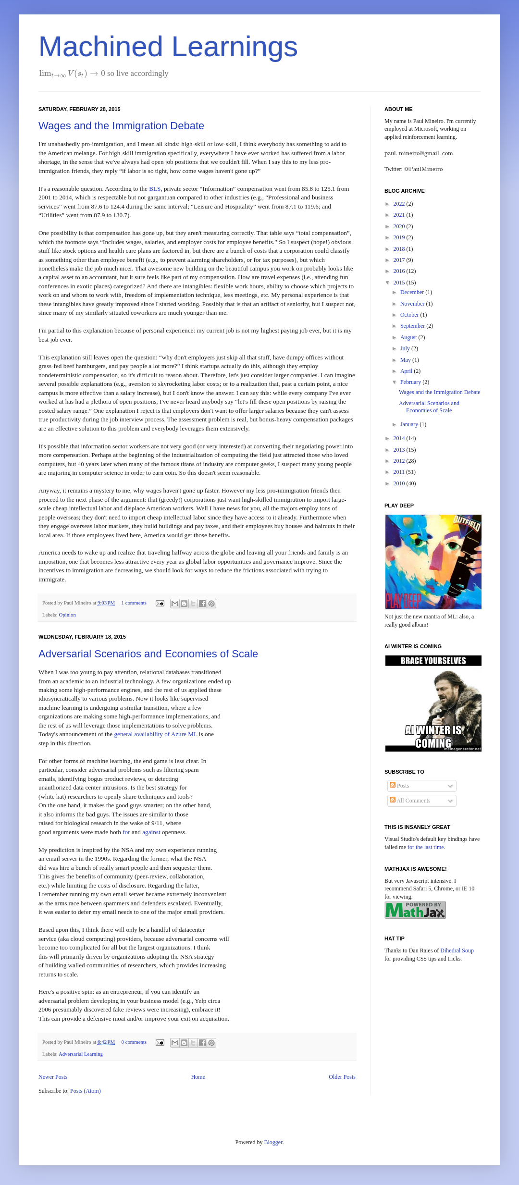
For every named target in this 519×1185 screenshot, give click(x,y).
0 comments (134, 1042)
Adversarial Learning (81, 1054)
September (413, 325)
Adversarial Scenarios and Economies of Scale (148, 654)
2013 (400, 449)
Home (198, 1077)
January (410, 424)
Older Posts (342, 1077)
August (409, 337)
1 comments (134, 602)
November (413, 303)
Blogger (273, 1142)
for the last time (426, 847)
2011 (400, 472)
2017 (400, 260)
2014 (400, 438)
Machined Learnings (168, 46)
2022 (400, 203)
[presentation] (72, 73)
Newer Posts (52, 1077)
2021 (400, 214)
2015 (400, 282)
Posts (399, 785)
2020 (400, 226)
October (410, 314)
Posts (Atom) (85, 1090)
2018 (400, 249)
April (407, 371)
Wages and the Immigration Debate (121, 126)
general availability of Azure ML (155, 734)
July (405, 348)
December (412, 292)
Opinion (67, 614)
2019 (400, 237)
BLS (155, 188)
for (126, 832)
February (411, 382)
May (406, 360)
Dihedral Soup (457, 950)
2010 (400, 483)
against (151, 832)
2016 (400, 271)
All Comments (410, 800)
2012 (400, 460)
